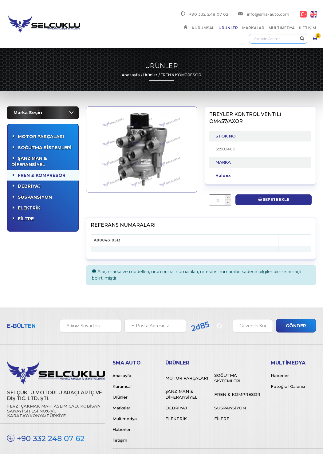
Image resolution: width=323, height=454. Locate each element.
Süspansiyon (35, 176)
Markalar (181, 21)
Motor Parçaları (41, 116)
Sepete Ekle (273, 179)
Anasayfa (131, 54)
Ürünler (156, 21)
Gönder (296, 305)
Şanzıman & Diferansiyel (29, 140)
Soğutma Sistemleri (45, 126)
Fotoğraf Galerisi (288, 365)
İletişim (235, 21)
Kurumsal (131, 21)
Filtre (26, 198)
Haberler (121, 408)
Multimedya (210, 21)
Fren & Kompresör (41, 154)
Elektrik (29, 187)
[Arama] (279, 21)
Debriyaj (29, 165)
